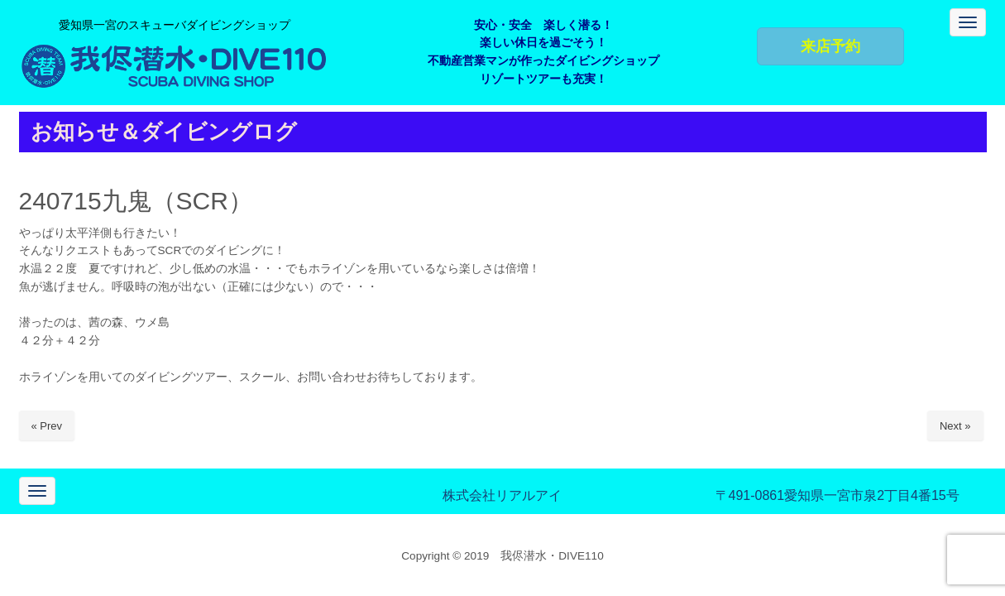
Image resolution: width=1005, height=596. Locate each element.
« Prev (47, 426)
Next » (955, 426)
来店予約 (830, 46)
